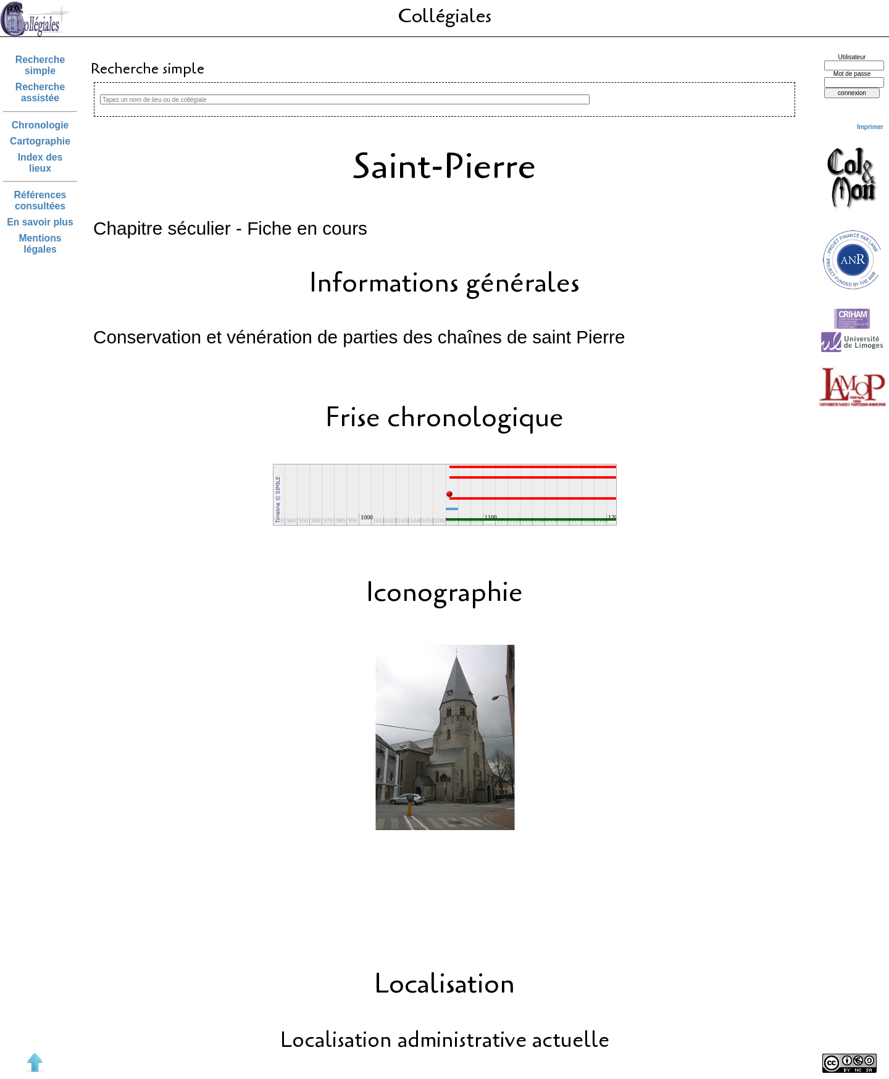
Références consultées (40, 200)
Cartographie (40, 141)
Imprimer (870, 127)
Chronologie (40, 125)
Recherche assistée (40, 92)
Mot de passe (852, 73)
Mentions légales (40, 243)
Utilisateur (852, 57)
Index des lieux (40, 163)
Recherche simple (40, 65)
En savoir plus (40, 222)
